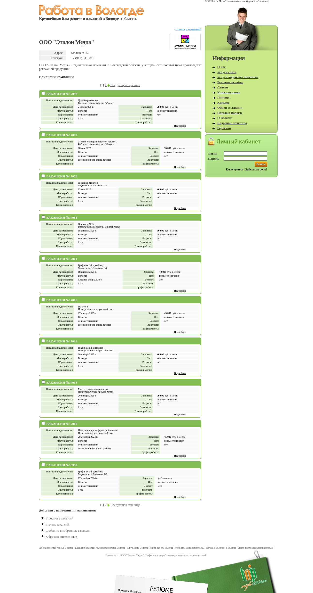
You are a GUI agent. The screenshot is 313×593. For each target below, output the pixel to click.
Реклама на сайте (230, 82)
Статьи (222, 87)
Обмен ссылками (229, 107)
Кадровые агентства (232, 123)
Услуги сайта (226, 72)
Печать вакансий (57, 524)
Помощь (223, 97)
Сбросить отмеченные (61, 536)
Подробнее (180, 125)
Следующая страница (124, 85)
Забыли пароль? (256, 169)
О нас (221, 67)
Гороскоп (224, 128)
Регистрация (234, 169)
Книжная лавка (228, 92)
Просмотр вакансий (59, 518)
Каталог (223, 102)
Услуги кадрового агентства (237, 77)
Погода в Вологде (230, 113)
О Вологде (224, 118)
